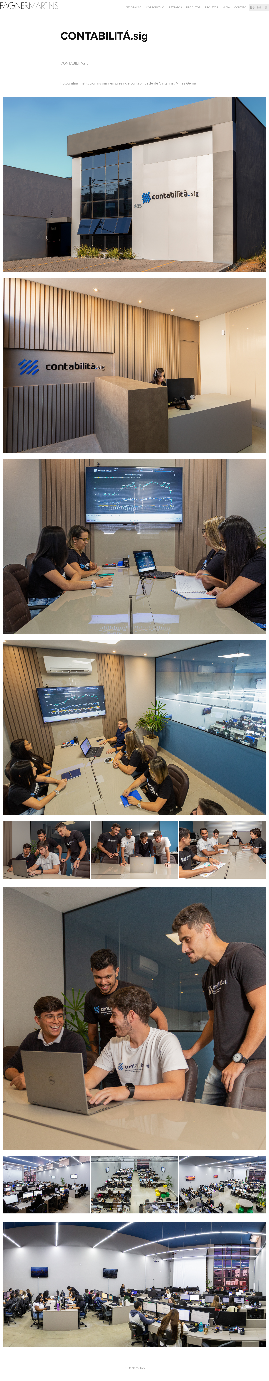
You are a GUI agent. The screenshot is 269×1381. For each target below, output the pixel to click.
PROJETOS (211, 7)
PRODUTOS (193, 7)
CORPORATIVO (155, 7)
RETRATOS (175, 7)
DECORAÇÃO (133, 7)
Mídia (226, 7)
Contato (240, 7)
